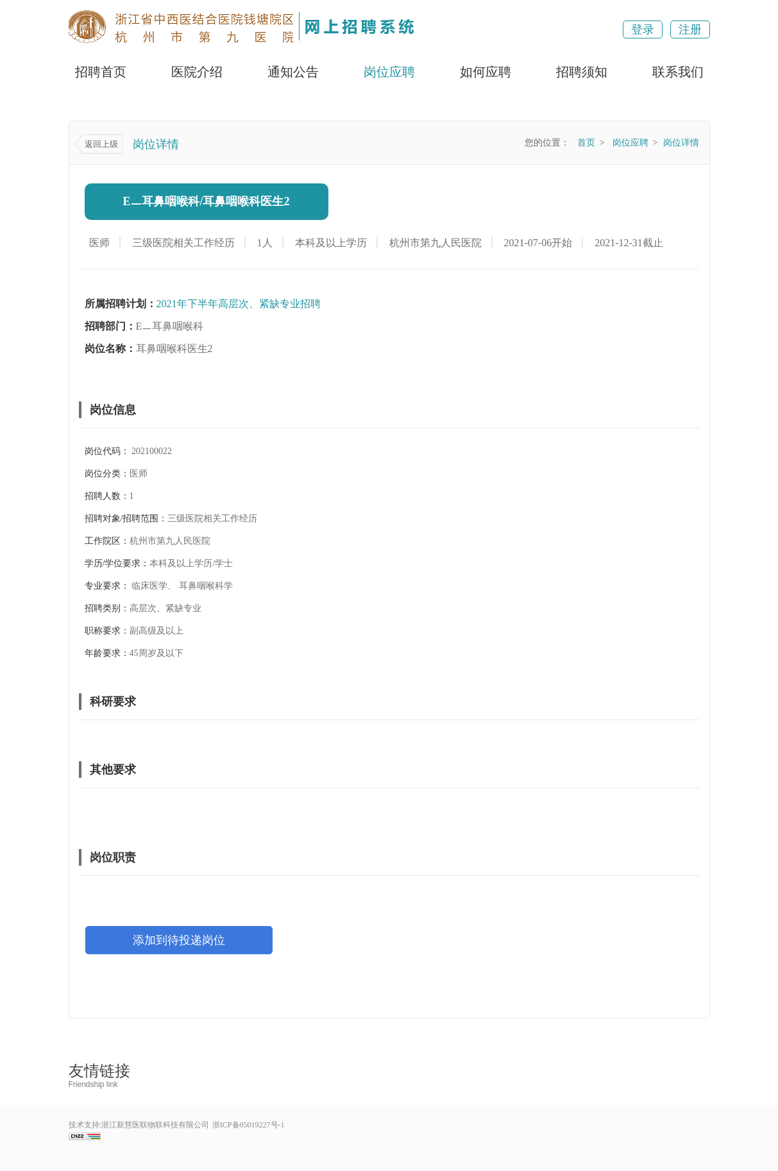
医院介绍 (197, 72)
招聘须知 (581, 72)
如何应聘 (485, 72)
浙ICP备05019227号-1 (248, 1124)
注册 (690, 29)
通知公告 (293, 72)
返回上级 (101, 144)
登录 (642, 29)
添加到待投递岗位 (179, 940)
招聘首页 (100, 72)
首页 (586, 142)
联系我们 (678, 72)
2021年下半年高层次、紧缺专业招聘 (238, 303)
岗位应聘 (389, 72)
